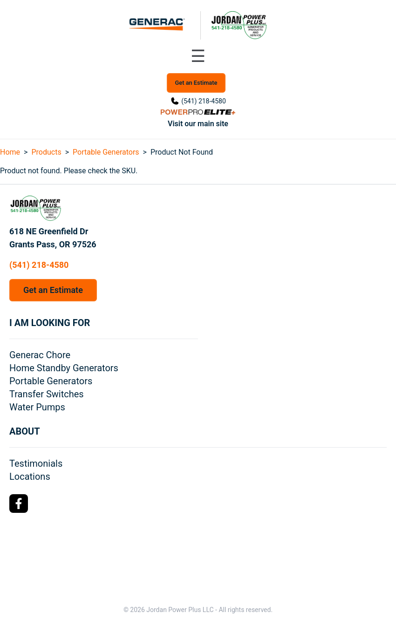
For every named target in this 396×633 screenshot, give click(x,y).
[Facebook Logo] (18, 503)
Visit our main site (198, 123)
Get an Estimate (196, 82)
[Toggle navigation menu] (198, 56)
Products (46, 152)
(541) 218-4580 (203, 101)
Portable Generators (106, 152)
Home (10, 152)
